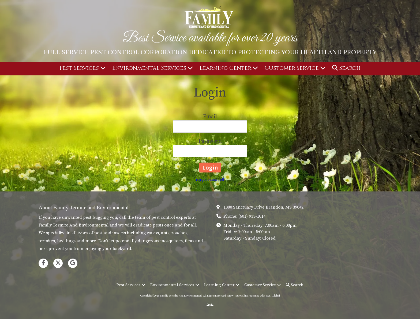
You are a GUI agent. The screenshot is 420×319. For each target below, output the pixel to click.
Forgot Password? (210, 180)
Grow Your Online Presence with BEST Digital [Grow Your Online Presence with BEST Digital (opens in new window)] (253, 295)
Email (210, 116)
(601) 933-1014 (251, 216)
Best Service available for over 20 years (210, 38)
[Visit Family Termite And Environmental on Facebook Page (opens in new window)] (43, 263)
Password (210, 141)
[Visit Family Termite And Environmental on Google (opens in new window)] (72, 263)
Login (210, 304)
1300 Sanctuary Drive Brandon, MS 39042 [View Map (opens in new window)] (263, 207)
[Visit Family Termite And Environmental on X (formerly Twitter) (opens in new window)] (58, 263)
